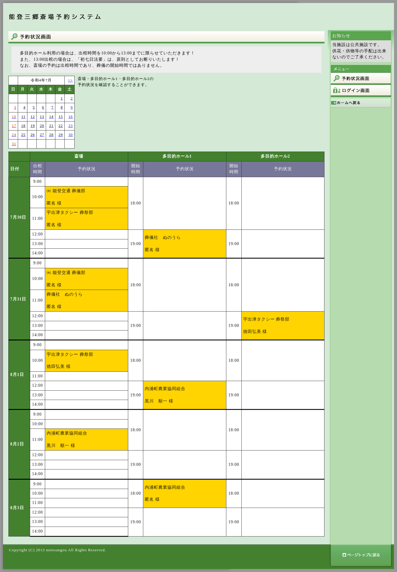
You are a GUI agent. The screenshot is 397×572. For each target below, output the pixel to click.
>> (70, 80)
